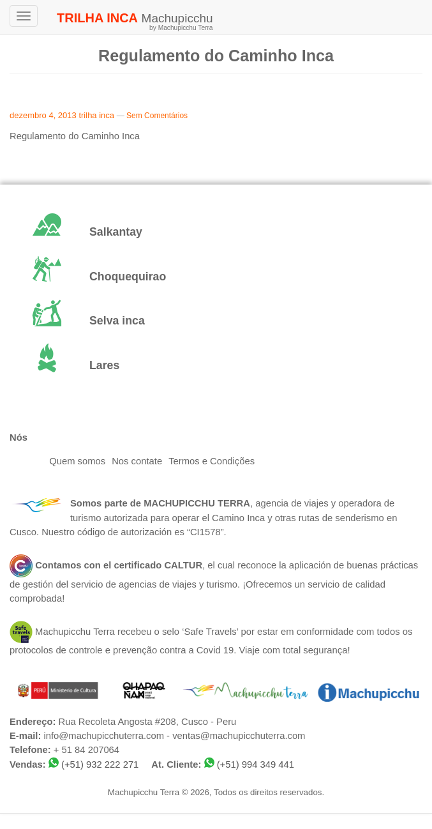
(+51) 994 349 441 (255, 764)
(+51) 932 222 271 (99, 764)
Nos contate (137, 461)
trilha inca (96, 115)
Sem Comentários (157, 115)
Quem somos (77, 461)
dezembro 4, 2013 (43, 115)
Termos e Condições (211, 461)
